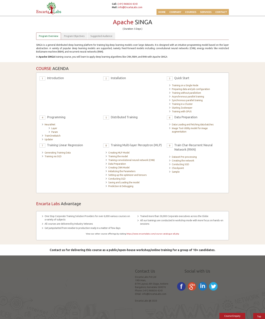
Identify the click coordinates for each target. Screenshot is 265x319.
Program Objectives (74, 36)
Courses (190, 12)
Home (162, 12)
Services (206, 12)
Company (175, 12)
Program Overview (48, 36)
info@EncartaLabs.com (130, 7)
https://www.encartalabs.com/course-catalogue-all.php (153, 234)
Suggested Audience (101, 36)
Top (259, 316)
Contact (221, 12)
